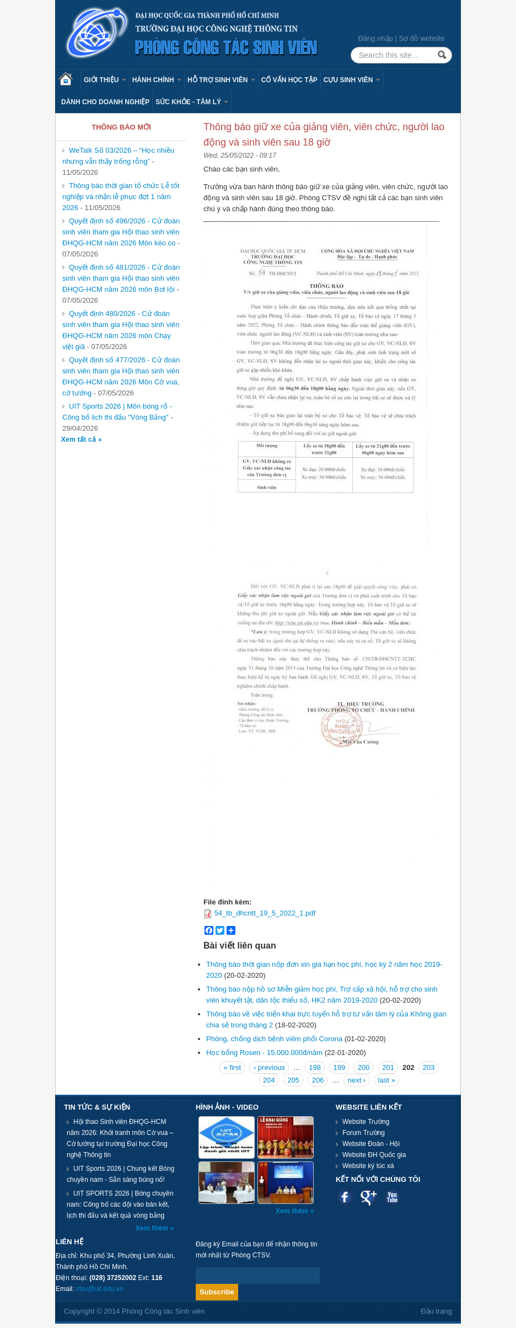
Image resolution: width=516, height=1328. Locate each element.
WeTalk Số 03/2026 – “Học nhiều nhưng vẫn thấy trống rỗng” (118, 155)
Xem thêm (153, 1228)
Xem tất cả (79, 439)
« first (232, 1067)
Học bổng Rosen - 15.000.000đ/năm (264, 1052)
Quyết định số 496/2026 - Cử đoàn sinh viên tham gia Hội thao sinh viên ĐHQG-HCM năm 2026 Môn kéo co (121, 232)
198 (315, 1067)
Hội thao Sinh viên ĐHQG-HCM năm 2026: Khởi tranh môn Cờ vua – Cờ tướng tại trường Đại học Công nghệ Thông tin (120, 1138)
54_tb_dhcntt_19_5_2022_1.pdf (265, 913)
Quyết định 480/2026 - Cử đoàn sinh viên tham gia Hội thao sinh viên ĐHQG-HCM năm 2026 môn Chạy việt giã (121, 330)
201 (388, 1067)
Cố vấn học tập (289, 80)
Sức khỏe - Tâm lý (191, 102)
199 (340, 1067)
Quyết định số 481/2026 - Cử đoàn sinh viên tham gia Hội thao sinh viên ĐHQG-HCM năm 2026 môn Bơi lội (121, 278)
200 (364, 1067)
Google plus (368, 1197)
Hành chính (156, 80)
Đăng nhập (375, 38)
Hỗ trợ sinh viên (221, 80)
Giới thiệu (105, 80)
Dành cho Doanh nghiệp (105, 102)
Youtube (392, 1197)
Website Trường (365, 1122)
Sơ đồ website (421, 38)
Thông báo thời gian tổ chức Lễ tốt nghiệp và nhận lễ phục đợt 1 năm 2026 (120, 196)
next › (357, 1080)
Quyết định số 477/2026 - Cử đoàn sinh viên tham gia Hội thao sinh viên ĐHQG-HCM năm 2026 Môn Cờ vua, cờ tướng (121, 376)
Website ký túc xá (368, 1166)
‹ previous (269, 1067)
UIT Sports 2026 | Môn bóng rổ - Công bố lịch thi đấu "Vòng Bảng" (117, 411)
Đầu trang (436, 1311)
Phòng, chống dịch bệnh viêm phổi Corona (274, 1039)
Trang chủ (69, 80)
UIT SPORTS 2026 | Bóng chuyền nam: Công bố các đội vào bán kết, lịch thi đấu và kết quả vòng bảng (120, 1204)
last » (386, 1080)
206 (318, 1080)
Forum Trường (363, 1133)
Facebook (345, 1197)
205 (293, 1080)
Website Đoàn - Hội (371, 1144)
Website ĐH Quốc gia (374, 1155)
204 (269, 1080)
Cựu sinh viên (352, 80)
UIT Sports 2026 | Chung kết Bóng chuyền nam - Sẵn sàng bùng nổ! (120, 1174)
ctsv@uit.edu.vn (99, 1289)
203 (429, 1067)
